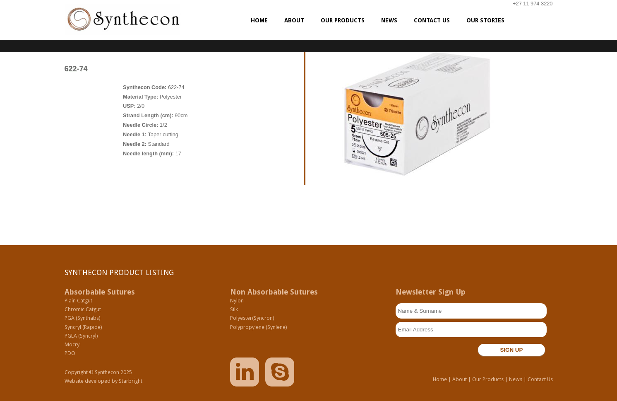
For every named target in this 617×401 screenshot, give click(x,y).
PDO (70, 353)
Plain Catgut (78, 300)
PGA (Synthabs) (83, 318)
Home (440, 379)
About (459, 379)
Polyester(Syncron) (252, 318)
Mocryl (73, 344)
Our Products (488, 379)
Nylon (237, 300)
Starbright (130, 381)
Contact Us (540, 379)
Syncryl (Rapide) (83, 327)
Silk (234, 309)
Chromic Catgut (83, 309)
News (515, 379)
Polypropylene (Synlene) (258, 327)
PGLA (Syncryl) (81, 336)
